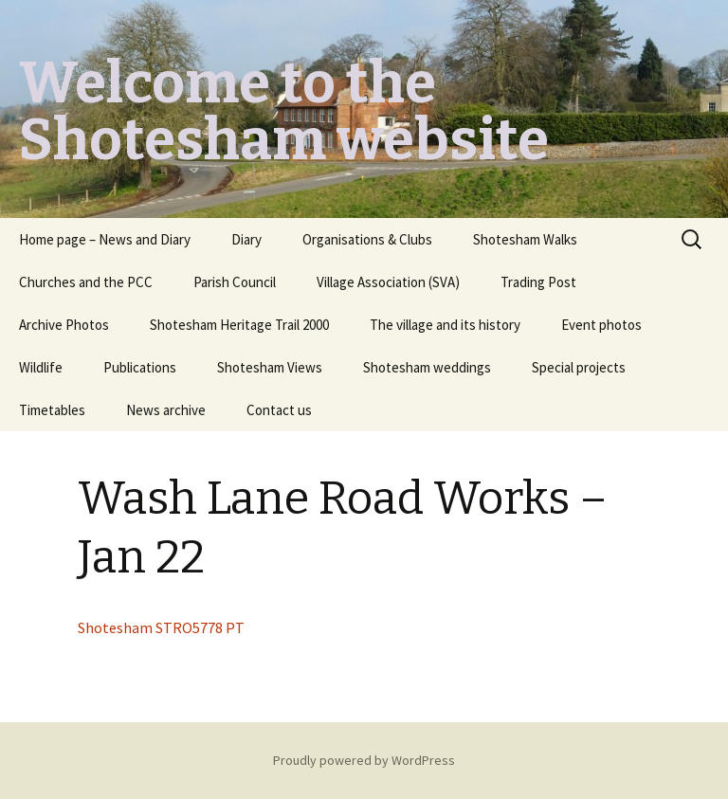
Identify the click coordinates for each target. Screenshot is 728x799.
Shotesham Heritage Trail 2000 (239, 325)
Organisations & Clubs (367, 239)
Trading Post (538, 282)
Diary (246, 239)
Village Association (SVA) (388, 282)
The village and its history (445, 325)
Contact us (279, 410)
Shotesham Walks (525, 239)
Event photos (601, 325)
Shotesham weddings (427, 367)
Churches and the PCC (86, 282)
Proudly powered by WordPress (364, 760)
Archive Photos (64, 325)
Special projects (579, 367)
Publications (139, 367)
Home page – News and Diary (105, 239)
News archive (166, 410)
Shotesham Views (269, 367)
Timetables (52, 410)
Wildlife (41, 367)
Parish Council (234, 282)
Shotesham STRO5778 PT (161, 627)
